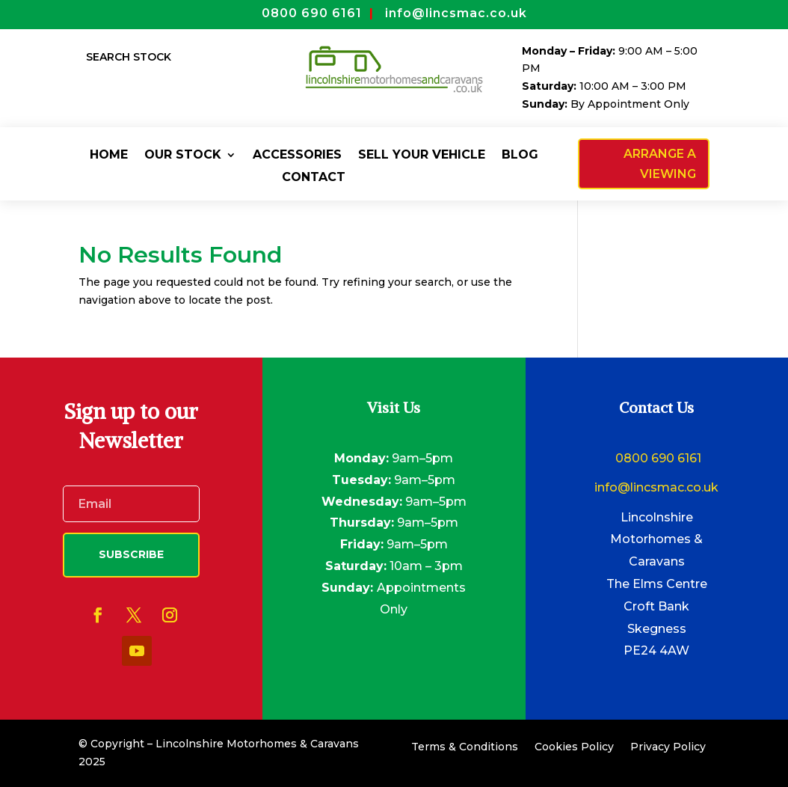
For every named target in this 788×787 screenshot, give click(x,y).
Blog (520, 156)
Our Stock (182, 156)
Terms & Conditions (464, 747)
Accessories (297, 156)
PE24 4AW (656, 650)
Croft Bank (656, 606)
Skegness (656, 629)
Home (109, 156)
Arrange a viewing (660, 164)
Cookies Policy (574, 747)
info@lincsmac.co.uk (656, 487)
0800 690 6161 (656, 458)
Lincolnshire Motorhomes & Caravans (656, 539)
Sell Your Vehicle (421, 156)
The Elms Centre (656, 584)
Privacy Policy (668, 747)
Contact (313, 178)
